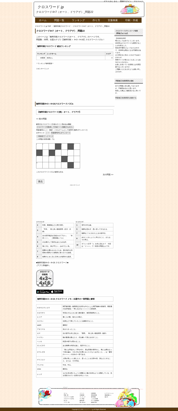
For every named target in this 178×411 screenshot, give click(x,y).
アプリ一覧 (66, 402)
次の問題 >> (108, 174)
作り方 (96, 20)
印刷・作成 (131, 20)
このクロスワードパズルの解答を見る (49, 172)
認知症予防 (94, 402)
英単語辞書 (94, 395)
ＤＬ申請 (82, 398)
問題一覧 (59, 20)
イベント (82, 393)
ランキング (78, 20)
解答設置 (82, 400)
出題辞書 (93, 393)
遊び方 (106, 397)
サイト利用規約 (95, 400)
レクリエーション (109, 393)
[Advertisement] (74, 86)
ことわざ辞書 (94, 398)
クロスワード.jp (51, 7)
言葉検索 (113, 20)
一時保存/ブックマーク (45, 136)
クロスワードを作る (69, 398)
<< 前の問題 (41, 119)
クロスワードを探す (69, 397)
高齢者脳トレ (108, 395)
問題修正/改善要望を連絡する (125, 98)
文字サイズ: (40, 133)
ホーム (43, 20)
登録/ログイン (125, 1)
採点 (40, 181)
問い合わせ (82, 402)
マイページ (138, 1)
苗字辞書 (93, 397)
